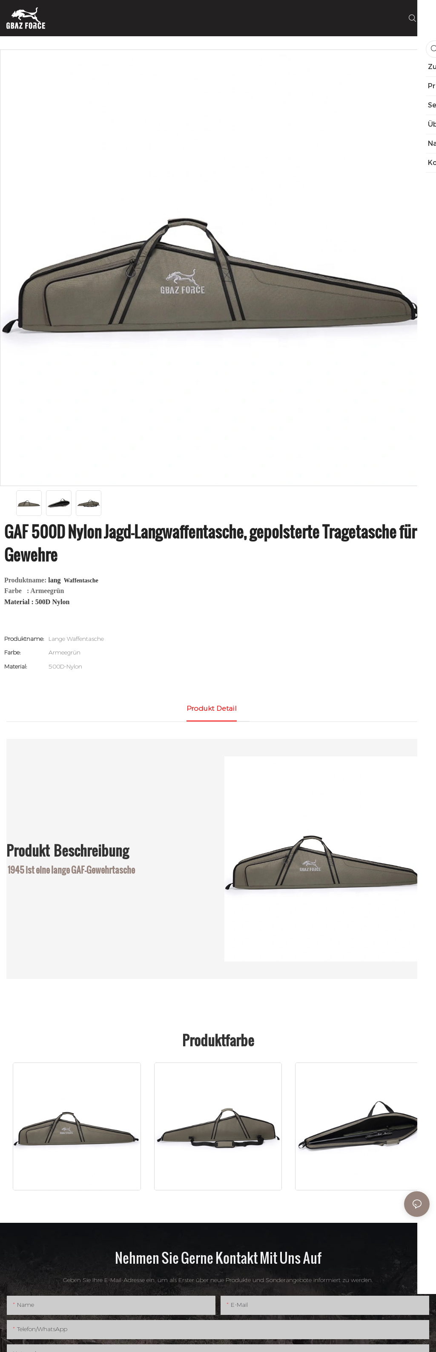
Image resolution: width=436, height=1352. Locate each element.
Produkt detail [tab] (211, 708)
